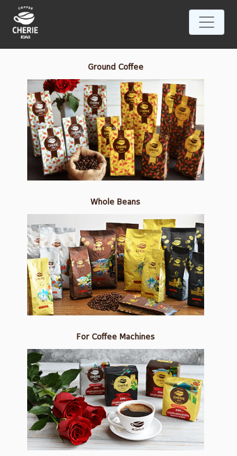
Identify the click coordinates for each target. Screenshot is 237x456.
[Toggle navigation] (206, 22)
